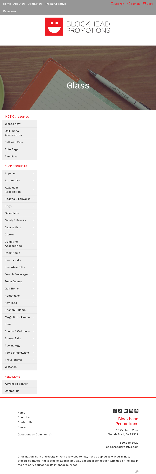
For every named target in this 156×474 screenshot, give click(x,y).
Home (7, 3)
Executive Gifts (15, 267)
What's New (12, 123)
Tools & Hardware (17, 352)
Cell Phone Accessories (13, 133)
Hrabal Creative (55, 3)
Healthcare (12, 295)
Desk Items (12, 253)
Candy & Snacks (15, 220)
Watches (11, 367)
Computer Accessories (13, 243)
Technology (12, 345)
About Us (19, 3)
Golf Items (12, 288)
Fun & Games (13, 281)
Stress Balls (13, 338)
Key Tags (11, 302)
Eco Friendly (13, 260)
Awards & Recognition (13, 189)
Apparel (10, 173)
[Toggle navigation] (5, 41)
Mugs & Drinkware (17, 317)
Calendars (12, 213)
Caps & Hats (13, 227)
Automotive (12, 180)
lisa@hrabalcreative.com (121, 446)
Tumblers (11, 156)
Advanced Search (16, 383)
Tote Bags (11, 149)
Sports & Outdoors (17, 331)
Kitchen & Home (15, 310)
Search (117, 3)
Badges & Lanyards (18, 199)
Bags (8, 206)
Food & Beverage (16, 274)
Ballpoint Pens (14, 142)
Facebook (9, 11)
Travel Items (13, 359)
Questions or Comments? (35, 434)
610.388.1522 (129, 442)
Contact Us (35, 3)
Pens (8, 324)
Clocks (9, 234)
